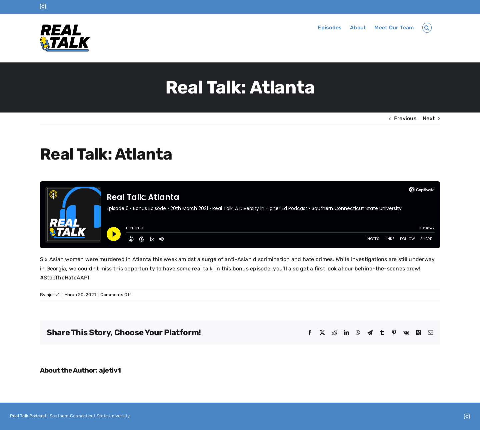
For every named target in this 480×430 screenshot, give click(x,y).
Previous (405, 118)
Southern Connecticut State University (90, 415)
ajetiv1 (53, 294)
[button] (427, 28)
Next (429, 118)
